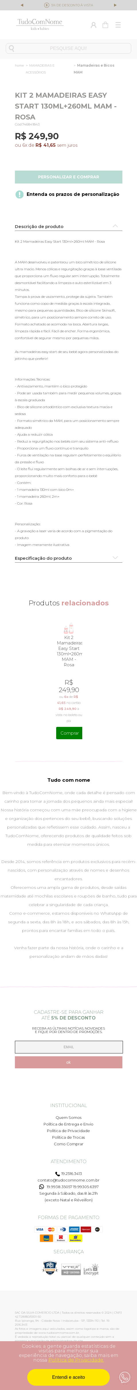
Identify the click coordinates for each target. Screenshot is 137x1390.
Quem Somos (68, 1117)
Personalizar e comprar (68, 176)
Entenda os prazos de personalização (73, 194)
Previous (22, 5)
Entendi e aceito (68, 1377)
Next (115, 4)
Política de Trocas (68, 1137)
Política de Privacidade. (76, 1360)
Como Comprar (68, 1144)
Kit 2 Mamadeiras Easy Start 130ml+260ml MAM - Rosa (69, 651)
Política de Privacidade (68, 1130)
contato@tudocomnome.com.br (68, 1180)
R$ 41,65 (46, 145)
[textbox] (68, 48)
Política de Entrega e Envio (68, 1124)
